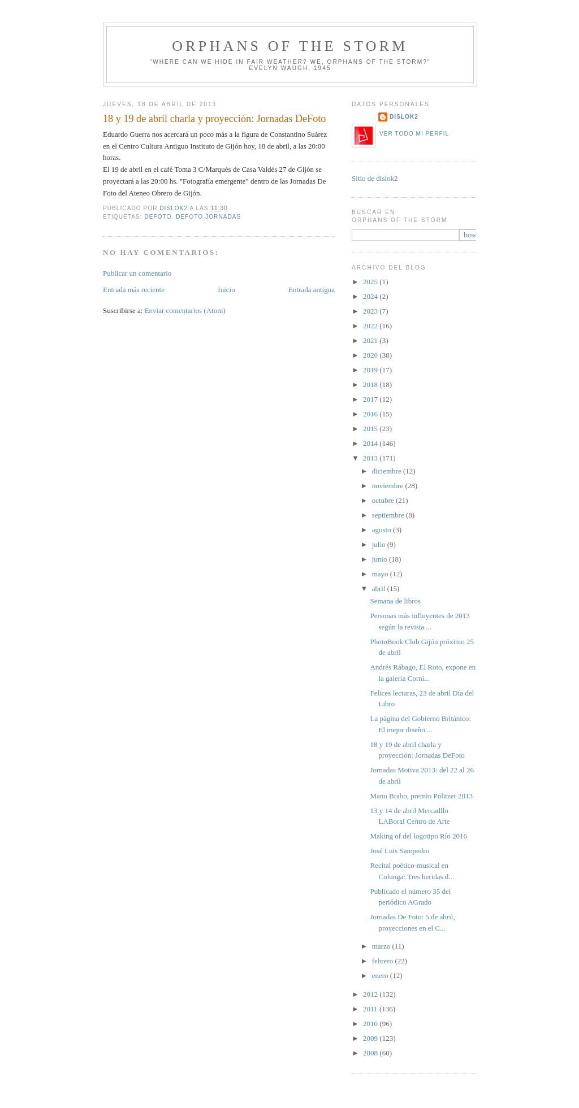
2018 (371, 384)
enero (381, 975)
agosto (382, 529)
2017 (371, 399)
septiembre (389, 515)
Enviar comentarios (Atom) (185, 310)
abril (379, 588)
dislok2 (174, 208)
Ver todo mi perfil (414, 134)
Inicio (226, 289)
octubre (384, 500)
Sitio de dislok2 (375, 178)
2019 (371, 370)
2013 (371, 458)
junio (380, 559)
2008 (371, 1053)
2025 (371, 281)
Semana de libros (395, 601)
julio (379, 544)
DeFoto (157, 217)
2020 (371, 355)
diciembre (387, 471)
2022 (371, 325)
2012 (371, 994)
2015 (371, 428)
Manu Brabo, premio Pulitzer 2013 (421, 796)
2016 (371, 414)
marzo (382, 946)
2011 (371, 1009)
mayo (381, 574)
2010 (371, 1023)
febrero (383, 961)
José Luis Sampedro (399, 850)
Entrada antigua (311, 289)
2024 (371, 296)
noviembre (388, 485)
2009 (371, 1038)
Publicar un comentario (137, 273)
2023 (371, 311)
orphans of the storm (290, 46)
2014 (371, 443)
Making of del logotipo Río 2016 (418, 836)
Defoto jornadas (208, 217)
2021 (371, 340)
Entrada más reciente (134, 289)
